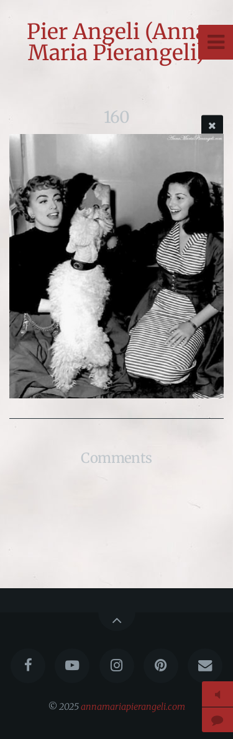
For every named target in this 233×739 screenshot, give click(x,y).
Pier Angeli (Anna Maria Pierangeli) (117, 42)
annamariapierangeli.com (133, 706)
